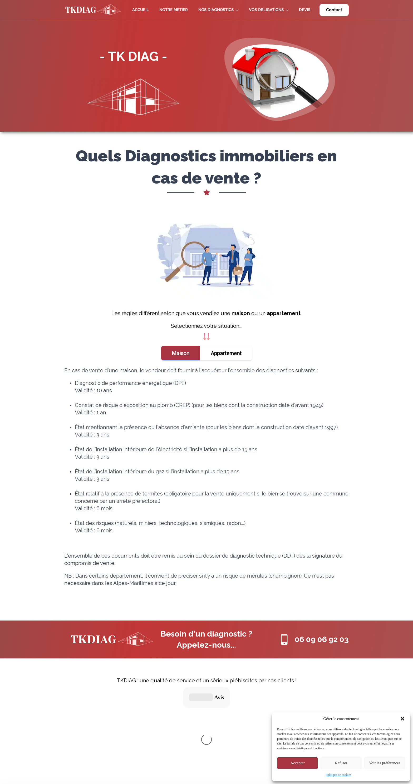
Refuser (341, 763)
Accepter (298, 763)
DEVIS (304, 9)
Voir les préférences (384, 763)
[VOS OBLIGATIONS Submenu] (289, 10)
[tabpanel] (206, 483)
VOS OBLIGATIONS (266, 9)
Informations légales (191, 736)
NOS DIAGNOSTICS (216, 9)
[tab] (180, 353)
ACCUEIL (140, 9)
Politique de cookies (338, 775)
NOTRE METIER (173, 9)
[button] (402, 718)
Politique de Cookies (191, 746)
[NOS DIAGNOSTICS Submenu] (239, 10)
